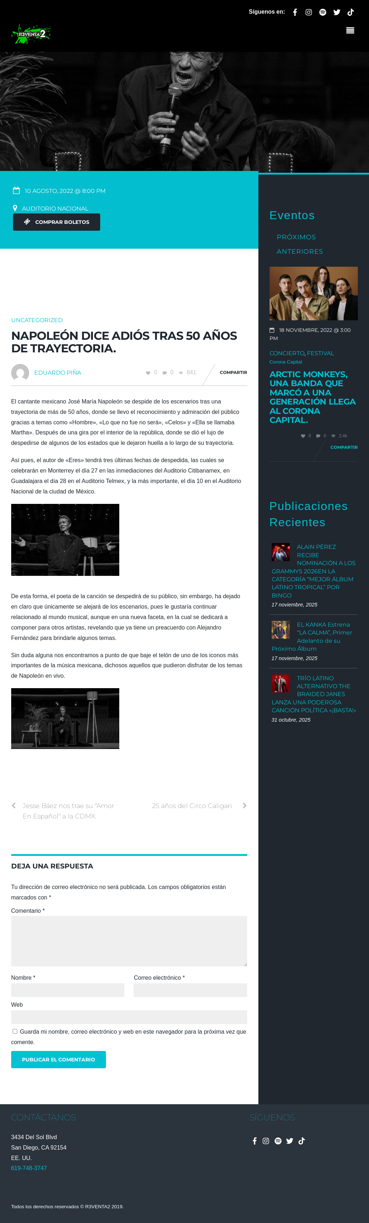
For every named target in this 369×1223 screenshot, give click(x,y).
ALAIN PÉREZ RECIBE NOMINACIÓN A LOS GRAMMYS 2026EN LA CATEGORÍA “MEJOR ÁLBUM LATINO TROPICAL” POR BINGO (314, 571)
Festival (320, 353)
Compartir (233, 372)
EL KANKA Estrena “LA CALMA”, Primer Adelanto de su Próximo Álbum (312, 636)
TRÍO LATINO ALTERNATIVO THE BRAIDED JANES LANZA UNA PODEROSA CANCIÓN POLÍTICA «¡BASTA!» (314, 694)
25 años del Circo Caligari (199, 806)
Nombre (23, 978)
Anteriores (300, 251)
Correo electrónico (159, 978)
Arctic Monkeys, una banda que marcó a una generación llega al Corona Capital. (313, 397)
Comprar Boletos (56, 222)
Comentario (28, 911)
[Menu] (352, 31)
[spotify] (323, 11)
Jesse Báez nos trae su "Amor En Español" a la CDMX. (62, 810)
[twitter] (337, 11)
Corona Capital (286, 362)
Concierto (287, 353)
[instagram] (309, 11)
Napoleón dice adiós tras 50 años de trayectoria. (124, 342)
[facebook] (295, 11)
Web (17, 1005)
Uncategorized (37, 320)
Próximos (296, 237)
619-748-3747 (29, 1168)
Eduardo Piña (57, 372)
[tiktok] (351, 11)
